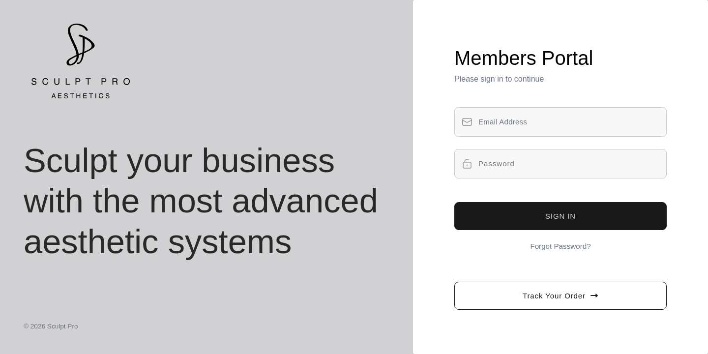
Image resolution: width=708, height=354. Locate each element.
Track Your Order (560, 296)
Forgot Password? (560, 246)
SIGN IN (560, 216)
